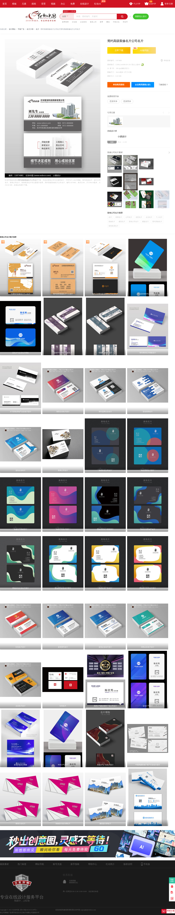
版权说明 (127, 864)
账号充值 (57, 864)
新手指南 (75, 864)
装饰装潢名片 (113, 226)
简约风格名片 (157, 221)
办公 (63, 4)
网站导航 (39, 864)
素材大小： (111, 76)
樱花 (108, 22)
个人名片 (159, 217)
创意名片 (139, 217)
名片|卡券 (30, 29)
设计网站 (12, 29)
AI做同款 (141, 49)
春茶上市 (93, 22)
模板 (14, 4)
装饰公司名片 (134, 221)
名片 (37, 29)
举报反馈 (167, 60)
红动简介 (110, 864)
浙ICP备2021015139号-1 (28, 910)
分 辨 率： (111, 68)
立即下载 (119, 50)
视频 (53, 4)
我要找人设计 (141, 16)
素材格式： (111, 65)
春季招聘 (65, 22)
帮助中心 (92, 864)
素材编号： (111, 60)
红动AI (98, 2)
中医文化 (116, 22)
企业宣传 (83, 22)
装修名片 (112, 221)
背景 (43, 4)
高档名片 (118, 217)
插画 (34, 4)
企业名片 (149, 217)
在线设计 (84, 4)
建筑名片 (122, 221)
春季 (101, 22)
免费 (72, 4)
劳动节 (125, 22)
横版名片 (145, 221)
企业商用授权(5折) (143, 85)
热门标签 (22, 864)
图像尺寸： (111, 72)
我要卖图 (172, 880)
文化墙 (74, 22)
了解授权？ (163, 85)
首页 (4, 4)
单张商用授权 (118, 85)
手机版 (145, 864)
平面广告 (21, 29)
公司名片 (129, 217)
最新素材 (4, 864)
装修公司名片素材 (115, 152)
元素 (24, 4)
